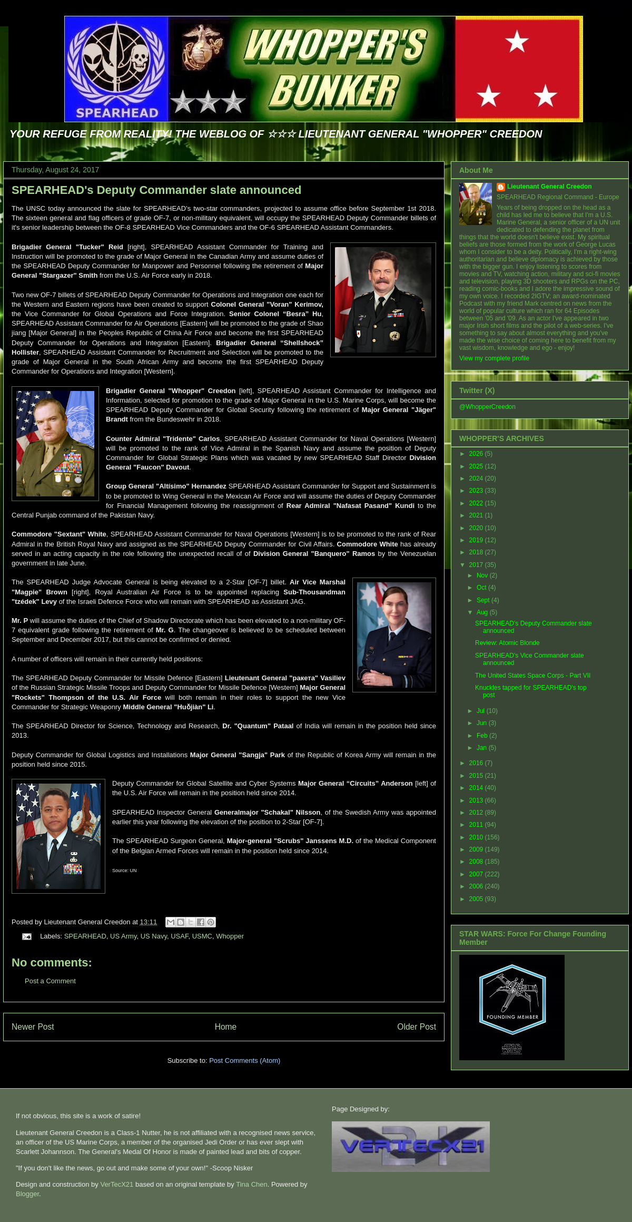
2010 (477, 837)
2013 (477, 800)
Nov (483, 575)
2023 (477, 490)
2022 (477, 503)
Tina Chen (252, 1184)
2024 (477, 478)
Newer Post (33, 1026)
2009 (477, 849)
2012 (477, 812)
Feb (483, 735)
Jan (483, 747)
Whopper (230, 936)
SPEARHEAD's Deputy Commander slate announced (156, 190)
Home (226, 1026)
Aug (483, 612)
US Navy (154, 936)
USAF (179, 936)
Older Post (416, 1026)
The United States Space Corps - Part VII (532, 675)
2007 (477, 874)
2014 (477, 787)
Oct (482, 587)
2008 (477, 861)
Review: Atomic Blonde (507, 643)
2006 (477, 886)
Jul (482, 711)
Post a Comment (50, 981)
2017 (477, 565)
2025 (477, 466)
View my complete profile (494, 358)
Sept (484, 600)
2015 (477, 775)
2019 (477, 540)
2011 (477, 824)
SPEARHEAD (85, 936)
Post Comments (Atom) (244, 1060)
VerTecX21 (116, 1184)
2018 (477, 552)
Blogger (27, 1194)
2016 (477, 763)
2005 (477, 899)
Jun (483, 723)
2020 (477, 528)
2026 (477, 453)
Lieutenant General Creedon (549, 186)
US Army (123, 936)
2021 (477, 515)
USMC (202, 936)
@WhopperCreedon (487, 406)
